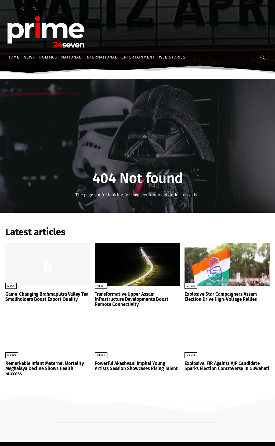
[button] (262, 57)
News (101, 286)
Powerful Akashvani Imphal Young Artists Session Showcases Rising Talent (135, 365)
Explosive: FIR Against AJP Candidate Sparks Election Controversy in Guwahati (224, 365)
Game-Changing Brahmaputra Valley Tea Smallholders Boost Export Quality (44, 297)
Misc (11, 286)
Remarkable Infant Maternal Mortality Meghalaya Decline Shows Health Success (46, 365)
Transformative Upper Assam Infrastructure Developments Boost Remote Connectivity (129, 299)
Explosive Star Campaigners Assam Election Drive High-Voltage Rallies (219, 297)
